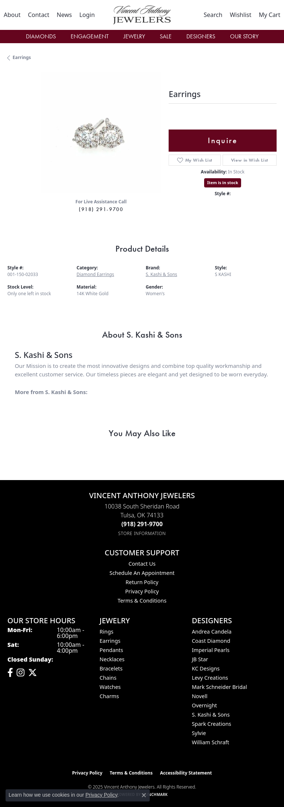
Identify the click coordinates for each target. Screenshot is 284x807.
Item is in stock (222, 182)
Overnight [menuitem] (204, 705)
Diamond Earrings (95, 274)
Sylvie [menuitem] (199, 733)
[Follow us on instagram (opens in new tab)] (20, 672)
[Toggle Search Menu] (213, 14)
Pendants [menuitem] (111, 649)
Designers (200, 36)
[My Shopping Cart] (269, 14)
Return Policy (142, 582)
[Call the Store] (142, 524)
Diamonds (41, 36)
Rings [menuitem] (106, 631)
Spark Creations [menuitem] (211, 723)
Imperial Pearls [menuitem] (211, 649)
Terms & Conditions (142, 600)
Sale (166, 36)
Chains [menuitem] (107, 677)
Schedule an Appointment (142, 572)
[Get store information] (142, 533)
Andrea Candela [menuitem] (211, 631)
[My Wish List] (240, 14)
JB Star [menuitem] (200, 659)
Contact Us (141, 563)
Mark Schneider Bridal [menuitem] (219, 686)
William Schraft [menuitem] (210, 742)
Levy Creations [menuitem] (210, 677)
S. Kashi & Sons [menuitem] (211, 714)
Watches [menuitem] (110, 686)
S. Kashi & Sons (161, 274)
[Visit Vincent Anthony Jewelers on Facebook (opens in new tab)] (10, 672)
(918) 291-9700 (101, 209)
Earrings (22, 57)
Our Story (244, 36)
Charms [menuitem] (109, 696)
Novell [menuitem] (199, 696)
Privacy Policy (142, 591)
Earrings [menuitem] (109, 640)
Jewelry (134, 36)
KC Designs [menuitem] (206, 668)
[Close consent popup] (144, 795)
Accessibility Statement (186, 773)
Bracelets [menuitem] (110, 668)
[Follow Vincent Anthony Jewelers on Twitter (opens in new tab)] (32, 672)
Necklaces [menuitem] (111, 659)
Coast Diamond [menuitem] (211, 640)
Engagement (90, 36)
